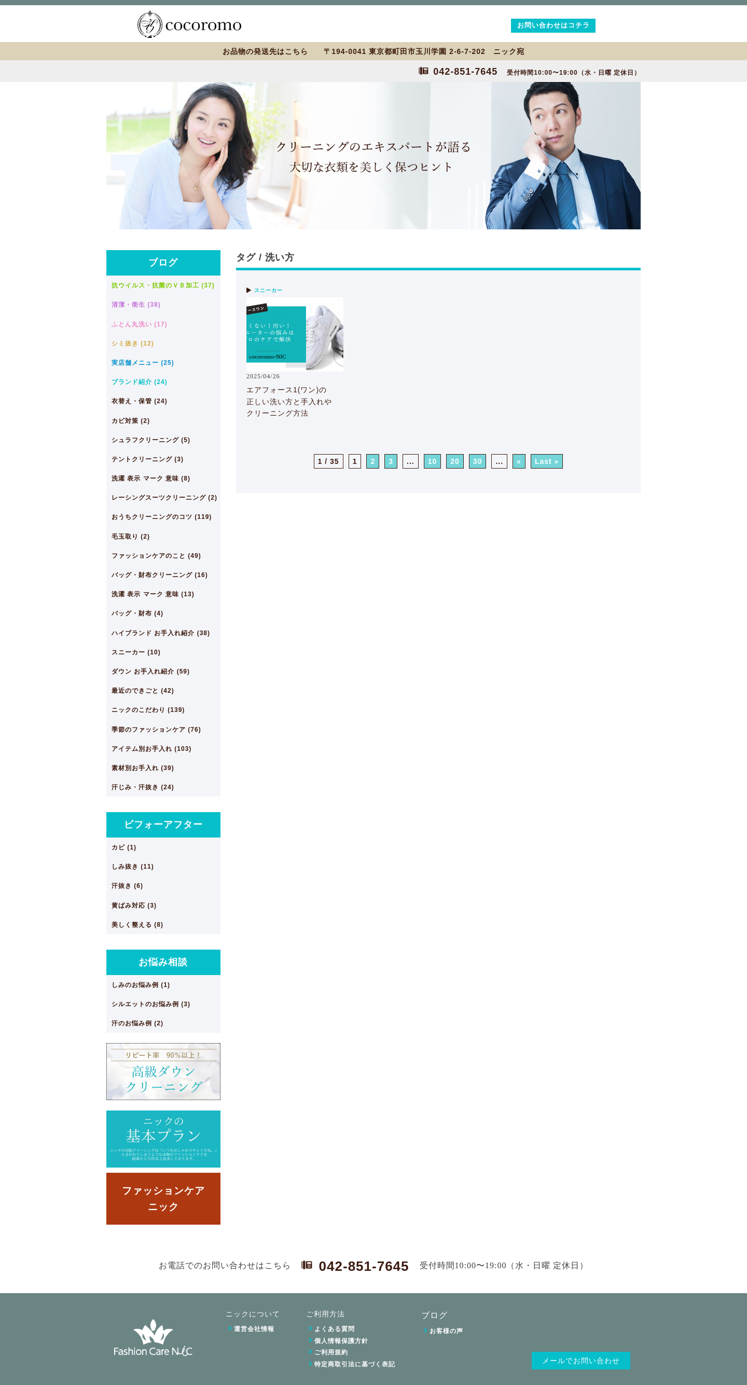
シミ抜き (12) (133, 343)
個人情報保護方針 (341, 1341)
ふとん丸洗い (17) (140, 324)
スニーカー (268, 290)
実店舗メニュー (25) (143, 362)
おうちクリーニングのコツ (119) (162, 516)
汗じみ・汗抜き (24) (143, 787)
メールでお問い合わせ (581, 1361)
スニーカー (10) (136, 652)
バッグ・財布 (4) (137, 613)
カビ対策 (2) (131, 420)
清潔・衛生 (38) (136, 304)
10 (432, 461)
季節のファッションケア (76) (156, 729)
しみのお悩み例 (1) (141, 985)
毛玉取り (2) (131, 536)
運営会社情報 (254, 1329)
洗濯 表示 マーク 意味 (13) (153, 594)
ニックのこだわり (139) (148, 710)
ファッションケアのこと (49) (156, 555)
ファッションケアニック (163, 1198)
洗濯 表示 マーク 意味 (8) (151, 478)
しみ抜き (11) (133, 866)
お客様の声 (446, 1331)
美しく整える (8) (137, 924)
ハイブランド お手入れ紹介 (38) (161, 633)
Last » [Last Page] (547, 461)
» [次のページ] (519, 461)
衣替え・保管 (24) (140, 401)
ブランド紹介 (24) (140, 382)
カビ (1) (124, 847)
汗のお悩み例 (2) (137, 1023)
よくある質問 (334, 1329)
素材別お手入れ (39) (143, 768)
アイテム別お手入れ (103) (151, 748)
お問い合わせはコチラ (553, 25)
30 (477, 461)
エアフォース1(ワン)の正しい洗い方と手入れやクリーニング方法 (289, 401)
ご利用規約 (331, 1352)
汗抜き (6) (127, 885)
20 (455, 461)
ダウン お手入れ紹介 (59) (151, 671)
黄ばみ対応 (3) (134, 905)
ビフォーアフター (163, 824)
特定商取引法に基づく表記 (354, 1364)
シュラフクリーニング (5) (151, 440)
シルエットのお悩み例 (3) (151, 1004)
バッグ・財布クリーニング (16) (160, 575)
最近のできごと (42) (143, 690)
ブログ (163, 262)
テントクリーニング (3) (148, 459)
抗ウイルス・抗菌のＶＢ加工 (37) (163, 285)
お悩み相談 (163, 962)
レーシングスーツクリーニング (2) (164, 497)
